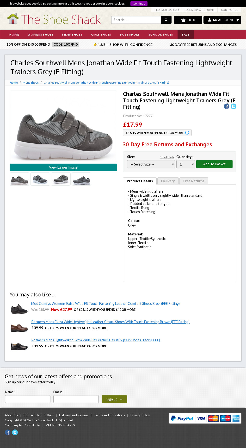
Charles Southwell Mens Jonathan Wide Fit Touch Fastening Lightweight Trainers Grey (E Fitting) (106, 82)
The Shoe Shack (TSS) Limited (52, 420)
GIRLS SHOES (101, 34)
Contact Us (31, 415)
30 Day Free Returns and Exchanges (203, 45)
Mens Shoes (31, 82)
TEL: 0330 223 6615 (166, 9)
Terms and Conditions (109, 415)
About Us (11, 415)
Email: (57, 392)
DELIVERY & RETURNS (200, 9)
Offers (49, 415)
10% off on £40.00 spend (28, 44)
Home (14, 82)
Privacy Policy (140, 415)
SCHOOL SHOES (160, 34)
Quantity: (184, 157)
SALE (185, 34)
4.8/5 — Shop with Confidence (123, 45)
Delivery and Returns (73, 415)
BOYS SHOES (130, 34)
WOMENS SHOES (41, 34)
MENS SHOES (72, 34)
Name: (10, 392)
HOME (14, 34)
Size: (151, 157)
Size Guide (167, 157)
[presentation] (166, 393)
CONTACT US (229, 9)
